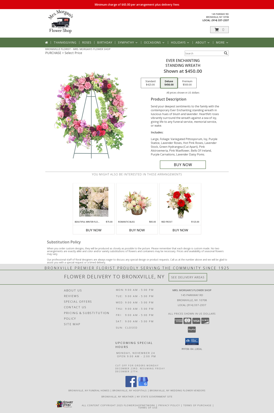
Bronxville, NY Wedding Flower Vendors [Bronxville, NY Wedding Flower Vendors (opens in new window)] (178, 390)
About (203, 42)
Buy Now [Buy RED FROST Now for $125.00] (180, 230)
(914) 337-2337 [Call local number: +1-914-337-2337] (220, 20)
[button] (219, 29)
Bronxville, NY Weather (118, 396)
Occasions (154, 42)
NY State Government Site (154, 396)
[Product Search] (203, 53)
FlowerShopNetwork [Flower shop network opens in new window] (139, 405)
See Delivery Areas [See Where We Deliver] (188, 277)
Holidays (180, 42)
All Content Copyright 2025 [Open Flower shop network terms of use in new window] (102, 405)
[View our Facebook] (131, 386)
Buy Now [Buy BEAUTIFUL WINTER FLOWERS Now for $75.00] (94, 230)
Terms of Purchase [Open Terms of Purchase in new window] (197, 405)
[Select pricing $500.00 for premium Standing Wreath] (187, 83)
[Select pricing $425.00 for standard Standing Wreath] (150, 83)
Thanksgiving (65, 42)
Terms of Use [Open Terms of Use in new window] (148, 407)
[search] (226, 53)
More (222, 42)
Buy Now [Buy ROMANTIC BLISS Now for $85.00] (137, 230)
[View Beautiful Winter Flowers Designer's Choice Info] (93, 202)
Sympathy (128, 42)
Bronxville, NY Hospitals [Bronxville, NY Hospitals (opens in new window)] (130, 390)
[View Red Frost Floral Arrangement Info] (180, 202)
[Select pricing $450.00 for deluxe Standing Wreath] (169, 83)
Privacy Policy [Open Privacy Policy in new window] (169, 405)
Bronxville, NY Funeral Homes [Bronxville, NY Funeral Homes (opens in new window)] (89, 390)
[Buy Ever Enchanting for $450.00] (183, 165)
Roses (86, 42)
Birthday (104, 42)
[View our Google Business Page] (143, 386)
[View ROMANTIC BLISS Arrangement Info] (137, 202)
